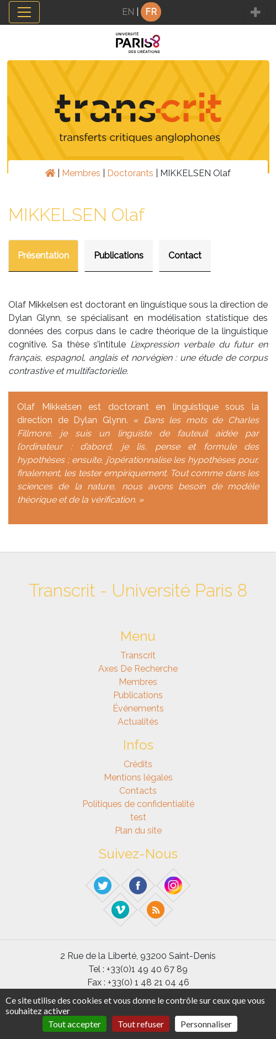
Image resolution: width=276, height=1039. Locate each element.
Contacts (138, 790)
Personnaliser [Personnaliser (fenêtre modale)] (206, 1024)
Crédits (138, 764)
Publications (119, 255)
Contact (184, 255)
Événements (138, 708)
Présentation (43, 255)
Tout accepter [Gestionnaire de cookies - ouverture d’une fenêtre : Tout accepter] (74, 1024)
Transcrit (138, 655)
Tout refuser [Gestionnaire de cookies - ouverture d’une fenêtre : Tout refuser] (141, 1024)
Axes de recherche (138, 668)
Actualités (138, 721)
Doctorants (130, 173)
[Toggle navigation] (24, 12)
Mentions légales (138, 777)
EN (128, 12)
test (138, 817)
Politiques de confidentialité (138, 804)
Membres (81, 173)
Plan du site (138, 830)
